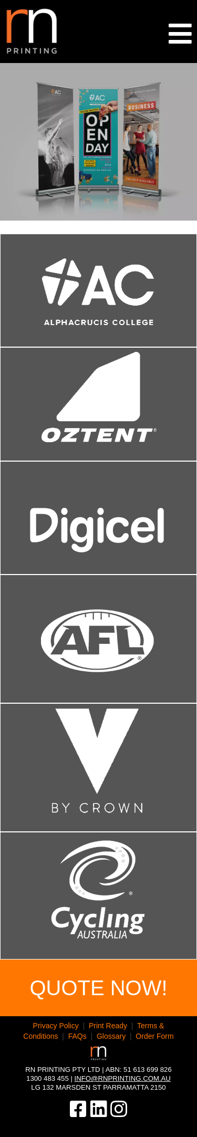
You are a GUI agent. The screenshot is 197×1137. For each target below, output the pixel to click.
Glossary (111, 1036)
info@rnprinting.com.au (123, 1078)
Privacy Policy (56, 1025)
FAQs (77, 1036)
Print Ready (108, 1025)
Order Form (154, 1036)
